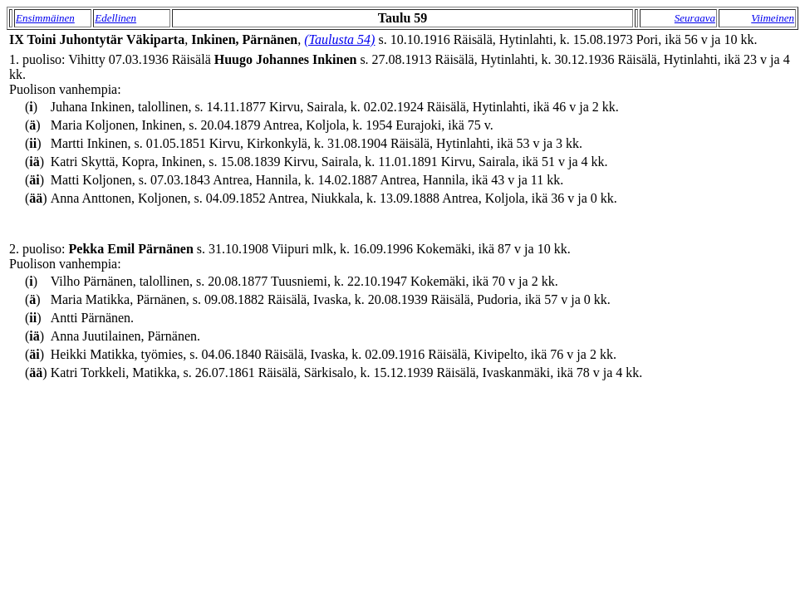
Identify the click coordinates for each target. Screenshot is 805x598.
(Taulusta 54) (339, 39)
